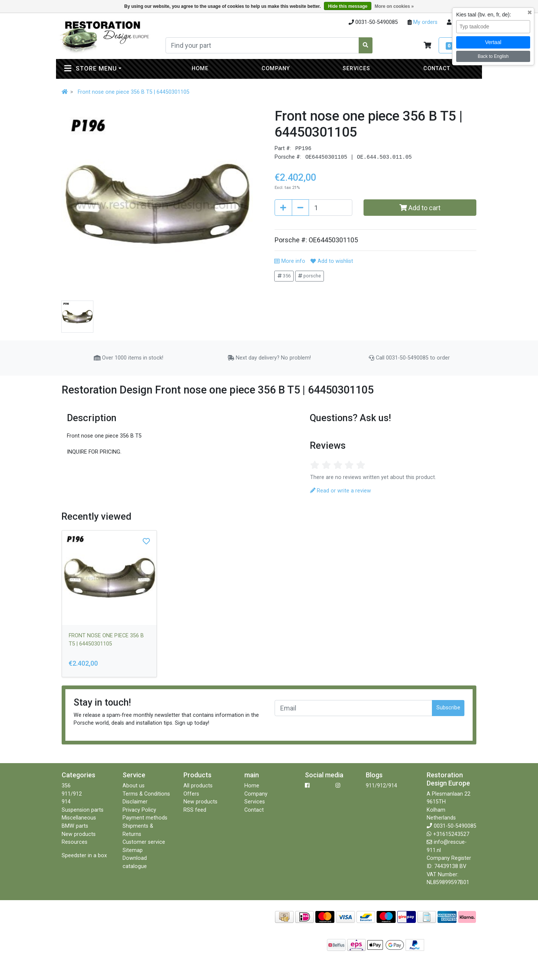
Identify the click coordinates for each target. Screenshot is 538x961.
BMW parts (75, 826)
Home (200, 68)
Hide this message (347, 6)
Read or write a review (340, 491)
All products (198, 786)
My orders (424, 22)
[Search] (262, 45)
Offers (191, 794)
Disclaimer (135, 802)
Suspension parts (82, 810)
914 (66, 802)
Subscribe (448, 708)
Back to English (493, 56)
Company (276, 68)
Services (356, 68)
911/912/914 (381, 786)
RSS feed (194, 810)
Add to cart (419, 208)
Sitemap (133, 850)
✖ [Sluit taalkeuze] (529, 13)
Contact (436, 68)
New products (79, 834)
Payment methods (145, 818)
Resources (74, 842)
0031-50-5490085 (455, 826)
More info (289, 261)
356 (284, 276)
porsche (309, 276)
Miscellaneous (79, 818)
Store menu (107, 68)
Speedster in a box (84, 855)
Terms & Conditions (146, 794)
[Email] (353, 708)
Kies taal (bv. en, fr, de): (483, 15)
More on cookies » (394, 6)
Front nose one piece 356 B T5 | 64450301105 (133, 92)
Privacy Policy (139, 810)
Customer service (144, 842)
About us (134, 786)
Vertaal (493, 42)
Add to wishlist (331, 261)
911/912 (72, 794)
